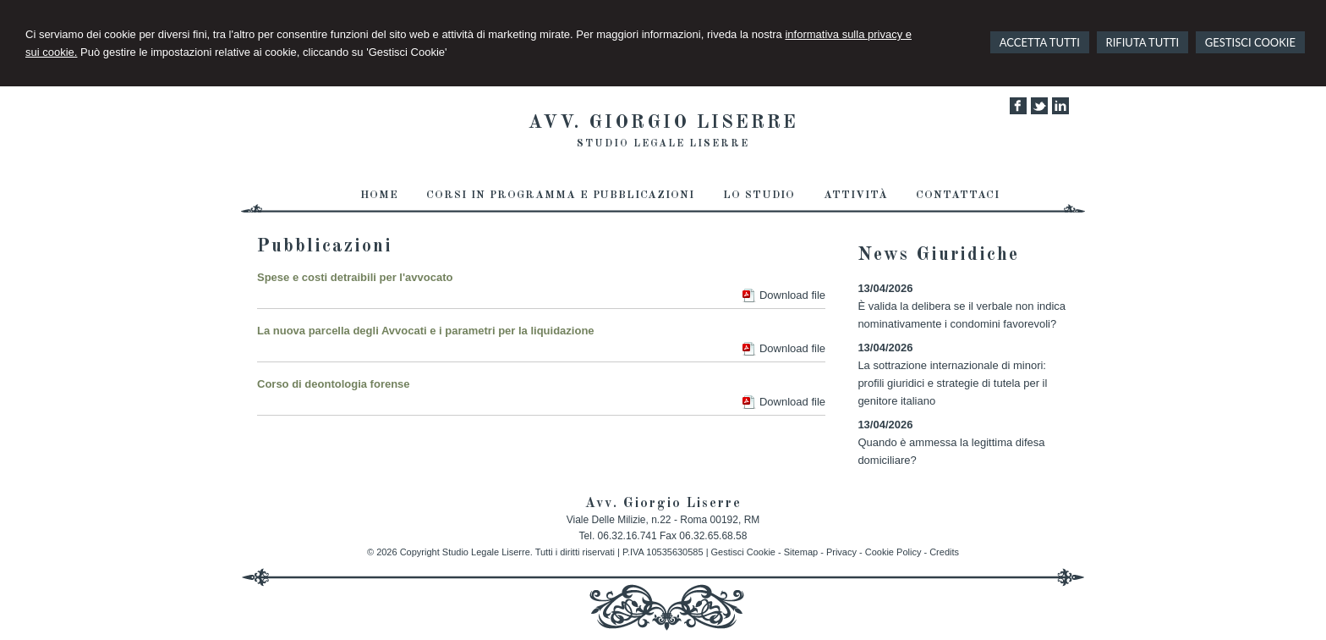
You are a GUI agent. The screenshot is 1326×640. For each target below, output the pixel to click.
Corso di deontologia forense (333, 384)
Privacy (841, 552)
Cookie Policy (893, 552)
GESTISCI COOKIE (1250, 42)
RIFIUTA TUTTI (1143, 42)
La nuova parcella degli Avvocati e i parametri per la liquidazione (426, 330)
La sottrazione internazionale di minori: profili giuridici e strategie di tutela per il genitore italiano (952, 383)
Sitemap (801, 552)
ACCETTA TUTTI (1040, 42)
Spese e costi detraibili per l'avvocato (354, 277)
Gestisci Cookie (743, 552)
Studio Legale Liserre (663, 144)
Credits (944, 552)
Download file (792, 295)
